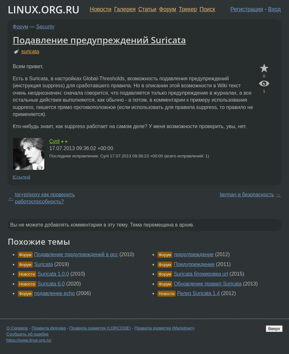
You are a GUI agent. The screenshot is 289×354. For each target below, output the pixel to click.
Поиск (207, 9)
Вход (274, 9)
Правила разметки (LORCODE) (100, 328)
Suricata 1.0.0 (53, 274)
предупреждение (194, 254)
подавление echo (54, 293)
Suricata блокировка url (201, 274)
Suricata (43, 264)
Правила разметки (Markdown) (164, 328)
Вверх (274, 328)
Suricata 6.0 (51, 283)
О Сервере (17, 328)
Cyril (54, 141)
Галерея (125, 9)
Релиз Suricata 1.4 (198, 293)
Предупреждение (194, 264)
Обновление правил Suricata (208, 283)
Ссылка (21, 177)
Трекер (188, 9)
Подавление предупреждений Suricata (99, 40)
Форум (167, 9)
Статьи (147, 9)
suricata (30, 51)
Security (45, 26)
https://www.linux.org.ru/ (28, 340)
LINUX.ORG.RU (44, 9)
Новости (100, 9)
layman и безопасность (247, 194)
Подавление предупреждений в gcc (76, 254)
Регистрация (246, 9)
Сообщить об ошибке (27, 334)
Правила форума (49, 328)
